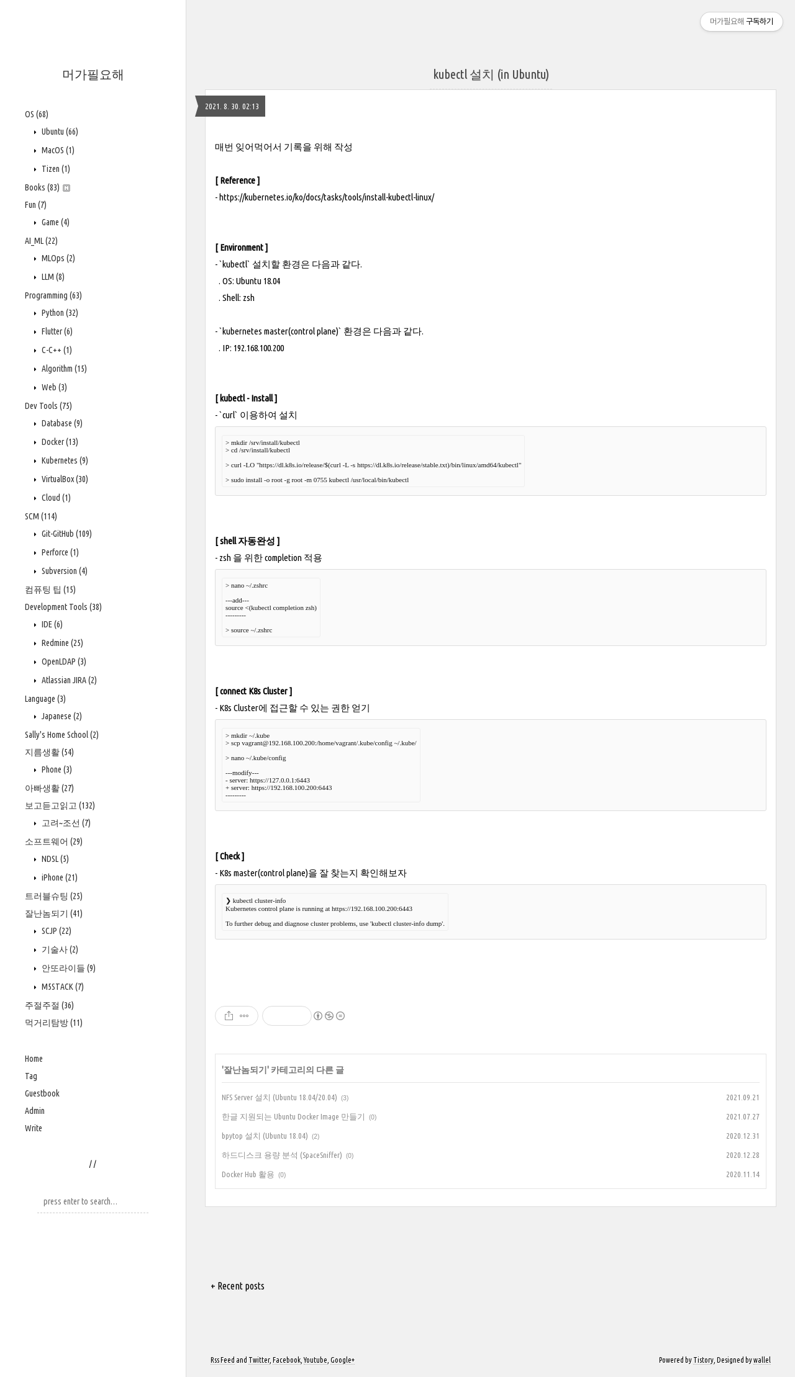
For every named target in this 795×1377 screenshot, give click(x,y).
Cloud (55, 498)
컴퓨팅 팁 (50, 589)
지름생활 (49, 752)
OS (36, 114)
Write (33, 1128)
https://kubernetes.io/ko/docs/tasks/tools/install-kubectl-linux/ (326, 197)
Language (45, 699)
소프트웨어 (54, 841)
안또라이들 (68, 968)
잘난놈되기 (54, 913)
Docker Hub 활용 (248, 1174)
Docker (59, 442)
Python (59, 313)
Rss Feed (223, 1360)
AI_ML (41, 241)
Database (61, 423)
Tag (31, 1076)
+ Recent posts (238, 1285)
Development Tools (63, 607)
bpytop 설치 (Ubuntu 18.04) (265, 1135)
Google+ (342, 1360)
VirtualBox (64, 479)
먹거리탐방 (54, 1023)
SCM (41, 516)
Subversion (64, 571)
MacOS (57, 150)
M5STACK (62, 987)
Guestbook (42, 1093)
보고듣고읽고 (60, 805)
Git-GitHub (66, 534)
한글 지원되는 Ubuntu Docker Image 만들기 (293, 1116)
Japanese (61, 716)
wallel (762, 1360)
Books (47, 187)
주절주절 (49, 1005)
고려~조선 (65, 823)
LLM (52, 277)
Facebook (287, 1360)
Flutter (56, 331)
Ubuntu (59, 132)
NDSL (54, 859)
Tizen (55, 169)
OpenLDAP (63, 661)
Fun (36, 205)
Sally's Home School (62, 735)
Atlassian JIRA (68, 680)
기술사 (59, 949)
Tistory (703, 1360)
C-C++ (56, 350)
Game (55, 222)
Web (53, 387)
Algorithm (63, 369)
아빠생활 (49, 788)
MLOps (57, 258)
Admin (35, 1111)
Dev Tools (48, 406)
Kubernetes (64, 460)
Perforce (59, 552)
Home (34, 1059)
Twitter (259, 1360)
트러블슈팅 (54, 896)
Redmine (61, 643)
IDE (51, 624)
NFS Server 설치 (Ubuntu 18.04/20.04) (279, 1097)
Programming (53, 295)
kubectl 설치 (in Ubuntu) (491, 74)
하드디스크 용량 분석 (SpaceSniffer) (282, 1154)
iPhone (59, 877)
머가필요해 (93, 74)
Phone (56, 769)
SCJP (55, 931)
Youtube (315, 1360)
